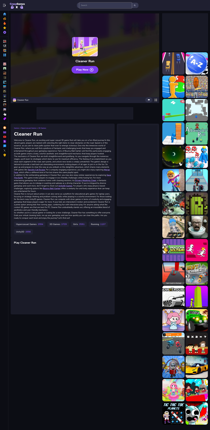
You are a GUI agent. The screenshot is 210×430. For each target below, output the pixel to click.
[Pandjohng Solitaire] (173, 250)
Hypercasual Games (29, 128)
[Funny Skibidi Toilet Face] (197, 227)
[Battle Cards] (197, 203)
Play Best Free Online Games (17, 5)
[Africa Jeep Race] (197, 320)
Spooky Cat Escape (36, 169)
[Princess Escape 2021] (173, 320)
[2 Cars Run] (173, 63)
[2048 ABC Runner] (197, 63)
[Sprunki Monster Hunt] (197, 413)
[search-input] (105, 5)
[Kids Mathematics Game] (197, 343)
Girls (79, 224)
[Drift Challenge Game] (197, 273)
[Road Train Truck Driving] (173, 227)
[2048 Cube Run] (173, 87)
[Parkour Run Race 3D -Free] (197, 250)
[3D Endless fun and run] (197, 110)
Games (16, 128)
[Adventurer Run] (197, 133)
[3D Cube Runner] (173, 110)
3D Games (42, 128)
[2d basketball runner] (197, 87)
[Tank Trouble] (173, 297)
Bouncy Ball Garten (52, 188)
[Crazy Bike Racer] (173, 343)
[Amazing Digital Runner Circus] (197, 180)
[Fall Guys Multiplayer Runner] (173, 367)
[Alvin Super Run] (173, 180)
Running (98, 224)
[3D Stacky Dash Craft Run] (173, 133)
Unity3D (23, 231)
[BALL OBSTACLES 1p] (173, 273)
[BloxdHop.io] (197, 390)
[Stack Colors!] (197, 297)
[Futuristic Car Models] (197, 367)
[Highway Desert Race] (173, 203)
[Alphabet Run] (197, 157)
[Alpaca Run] (173, 157)
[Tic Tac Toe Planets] (173, 413)
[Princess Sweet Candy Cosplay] (173, 390)
